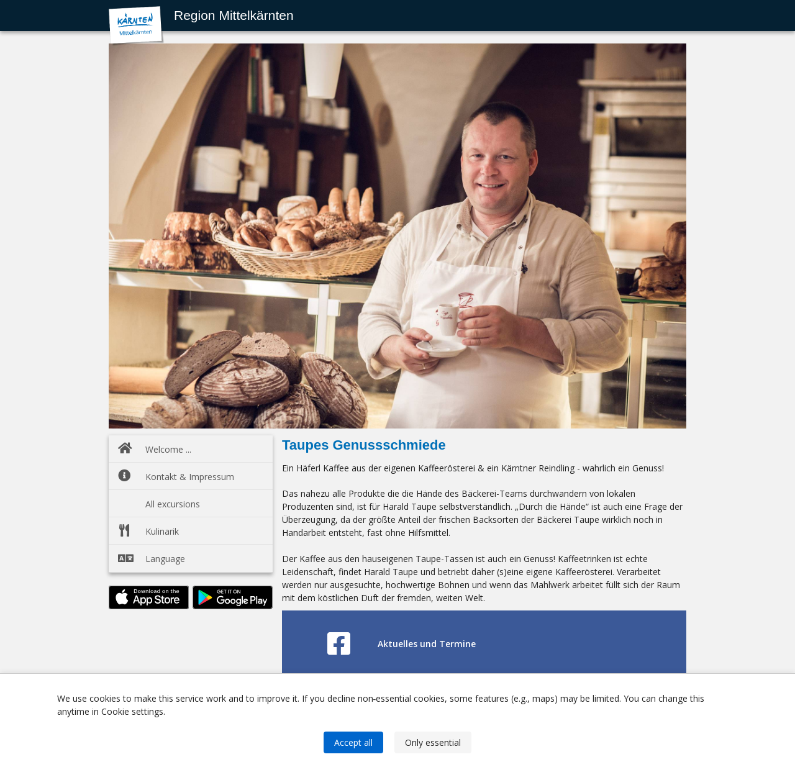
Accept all (353, 742)
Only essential (433, 742)
